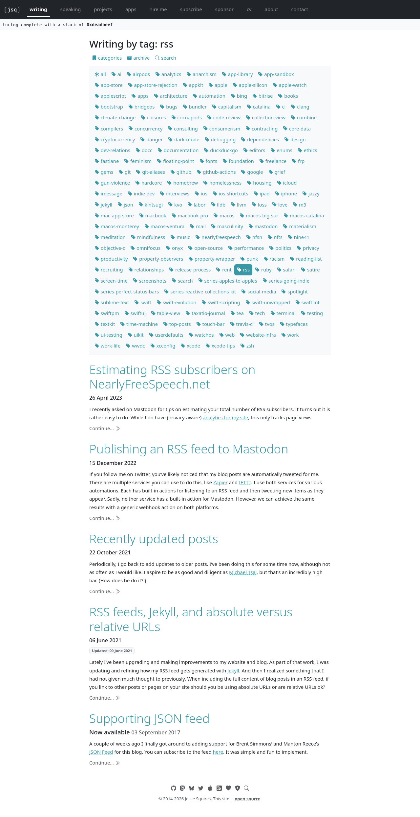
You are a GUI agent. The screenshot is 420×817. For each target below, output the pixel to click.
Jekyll (233, 670)
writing (38, 9)
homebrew (182, 182)
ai (116, 74)
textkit (104, 324)
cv (249, 9)
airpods (138, 74)
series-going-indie (286, 280)
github (181, 172)
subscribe (191, 9)
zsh (247, 345)
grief (276, 172)
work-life (107, 345)
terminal (283, 313)
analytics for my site (225, 417)
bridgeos (141, 106)
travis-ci (242, 324)
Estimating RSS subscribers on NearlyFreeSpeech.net (172, 376)
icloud (287, 182)
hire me (158, 9)
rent (224, 269)
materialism (299, 226)
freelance (272, 161)
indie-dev (141, 193)
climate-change (115, 117)
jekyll (103, 204)
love (279, 204)
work (290, 334)
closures (153, 117)
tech (257, 313)
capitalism (226, 106)
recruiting (108, 269)
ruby (263, 269)
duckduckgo (221, 150)
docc (144, 150)
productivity (111, 258)
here (218, 751)
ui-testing (108, 334)
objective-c (109, 248)
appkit (193, 85)
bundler (195, 106)
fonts (208, 161)
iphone (286, 193)
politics (280, 248)
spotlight (294, 291)
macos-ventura (164, 226)
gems (103, 172)
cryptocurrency (114, 139)
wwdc (135, 345)
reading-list (306, 258)
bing (239, 95)
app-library (237, 74)
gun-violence (112, 182)
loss (259, 204)
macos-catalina (304, 215)
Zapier (220, 482)
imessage (108, 193)
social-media (258, 291)
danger (151, 139)
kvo (175, 204)
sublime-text (111, 302)
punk (249, 258)
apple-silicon (250, 85)
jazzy (310, 193)
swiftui (135, 313)
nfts (275, 237)
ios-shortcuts (230, 193)
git (124, 172)
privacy (308, 248)
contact (299, 9)
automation (209, 95)
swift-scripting (220, 302)
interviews (174, 193)
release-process (190, 269)
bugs (168, 106)
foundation (238, 161)
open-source (205, 248)
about (271, 9)
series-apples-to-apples (227, 280)
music (180, 237)
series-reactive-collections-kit (200, 291)
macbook (152, 215)
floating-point (175, 161)
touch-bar (210, 324)
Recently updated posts (153, 538)
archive (138, 57)
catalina (259, 106)
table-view (165, 313)
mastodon (263, 226)
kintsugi (150, 204)
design (294, 139)
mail (198, 226)
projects (103, 9)
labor (196, 204)
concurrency (145, 128)
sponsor (224, 9)
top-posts (177, 324)
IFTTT (245, 482)
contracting (261, 128)
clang (300, 106)
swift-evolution (176, 302)
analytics (168, 74)
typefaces (294, 324)
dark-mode (183, 139)
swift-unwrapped (267, 302)
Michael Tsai (243, 572)
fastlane (106, 161)
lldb (218, 204)
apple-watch (290, 85)
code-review (224, 117)
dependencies (260, 139)
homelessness (222, 182)
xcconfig (163, 345)
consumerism (221, 128)
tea (237, 313)
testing (312, 313)
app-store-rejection (153, 85)
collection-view (265, 117)
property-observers (158, 258)
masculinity (227, 226)
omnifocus (145, 248)
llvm (238, 204)
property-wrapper (211, 258)
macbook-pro (190, 215)
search (165, 57)
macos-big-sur (259, 215)
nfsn (254, 237)
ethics (307, 150)
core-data (297, 128)
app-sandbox (276, 74)
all (100, 74)
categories (107, 57)
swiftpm (106, 313)
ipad (262, 193)
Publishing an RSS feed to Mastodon (188, 448)
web (227, 334)
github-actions (216, 172)
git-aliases (150, 172)
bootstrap (108, 106)
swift (142, 302)
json (125, 204)
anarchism (201, 74)
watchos (201, 334)
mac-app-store (114, 215)
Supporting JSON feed (149, 718)
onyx (174, 248)
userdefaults (166, 334)
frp (298, 161)
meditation (110, 237)
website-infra (258, 334)
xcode (190, 345)
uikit (136, 334)
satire (310, 269)
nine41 (298, 237)
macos (223, 215)
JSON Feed (101, 751)
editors (254, 150)
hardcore (148, 182)
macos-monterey (116, 226)
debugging (220, 139)
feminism (138, 161)
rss (243, 269)
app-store (108, 85)
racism (274, 258)
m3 (299, 204)
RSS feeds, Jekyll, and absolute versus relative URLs (190, 618)
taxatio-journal (205, 313)
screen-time (111, 280)
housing (259, 182)
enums (281, 150)
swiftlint (307, 302)
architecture (170, 95)
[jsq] (12, 9)
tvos (267, 324)
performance (246, 248)
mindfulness (148, 237)
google (252, 172)
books (288, 95)
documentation (178, 150)
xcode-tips (220, 345)
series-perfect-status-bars (126, 291)
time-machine (139, 324)
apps (130, 9)
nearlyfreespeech (218, 237)
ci (281, 106)
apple (217, 85)
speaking (70, 9)
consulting (183, 128)
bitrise (262, 95)
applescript (110, 95)
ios (201, 193)
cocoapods (186, 117)
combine (304, 117)
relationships (146, 269)
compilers (108, 128)
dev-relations (112, 150)
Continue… (104, 428)
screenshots (149, 280)
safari (286, 269)
